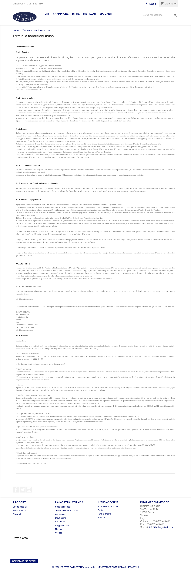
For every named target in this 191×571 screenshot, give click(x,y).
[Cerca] (159, 15)
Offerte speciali (20, 507)
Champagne (61, 13)
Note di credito (104, 514)
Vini (47, 13)
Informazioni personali (108, 506)
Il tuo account (108, 502)
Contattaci (60, 521)
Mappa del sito (62, 525)
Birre (76, 13)
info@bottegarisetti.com (161, 527)
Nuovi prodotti (19, 510)
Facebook (16, 490)
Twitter (23, 490)
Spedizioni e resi (63, 507)
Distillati (89, 13)
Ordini (100, 510)
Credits (58, 533)
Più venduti (18, 514)
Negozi (58, 529)
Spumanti (106, 13)
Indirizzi (101, 517)
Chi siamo (59, 514)
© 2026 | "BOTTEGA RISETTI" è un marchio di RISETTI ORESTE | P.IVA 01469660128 (95, 567)
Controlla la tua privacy (24, 561)
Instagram (29, 490)
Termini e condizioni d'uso (67, 510)
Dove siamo (60, 518)
